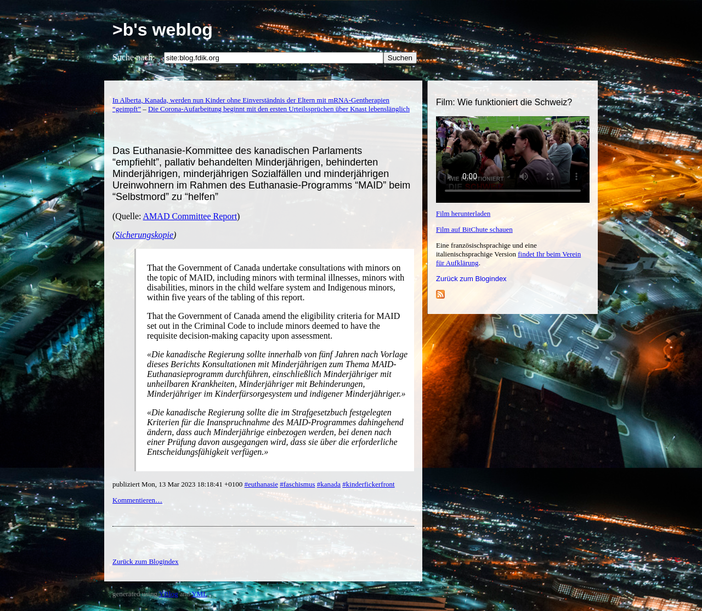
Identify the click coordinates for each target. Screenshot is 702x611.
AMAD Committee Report (190, 216)
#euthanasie (261, 484)
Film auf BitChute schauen (474, 229)
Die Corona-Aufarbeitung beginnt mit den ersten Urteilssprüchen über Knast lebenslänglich (279, 109)
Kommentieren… (137, 500)
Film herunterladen (463, 213)
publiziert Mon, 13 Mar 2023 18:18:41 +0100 (178, 484)
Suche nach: (133, 57)
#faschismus (297, 484)
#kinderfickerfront (368, 484)
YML (199, 594)
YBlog (168, 594)
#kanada (329, 484)
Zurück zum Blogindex (471, 279)
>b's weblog (162, 29)
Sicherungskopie (144, 234)
